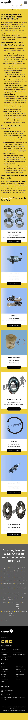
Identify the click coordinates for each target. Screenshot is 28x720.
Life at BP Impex (4, 677)
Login (16, 6)
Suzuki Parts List (20, 679)
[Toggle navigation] (25, 2)
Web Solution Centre (20, 716)
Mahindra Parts (4, 657)
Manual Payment (17, 657)
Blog (17, 682)
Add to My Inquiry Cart (14, 242)
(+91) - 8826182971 (8, 696)
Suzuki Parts (4, 660)
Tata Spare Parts (10, 10)
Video (2, 687)
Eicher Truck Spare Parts (19, 660)
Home (2, 10)
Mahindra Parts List (20, 674)
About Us (3, 672)
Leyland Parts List (20, 677)
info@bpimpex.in (8, 699)
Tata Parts (3, 655)
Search (13, 6)
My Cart (21, 6)
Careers (3, 682)
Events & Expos (4, 674)
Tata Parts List (19, 672)
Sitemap (18, 684)
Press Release (4, 684)
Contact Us (3, 679)
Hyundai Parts (4, 665)
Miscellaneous (16, 655)
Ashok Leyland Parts (6, 662)
